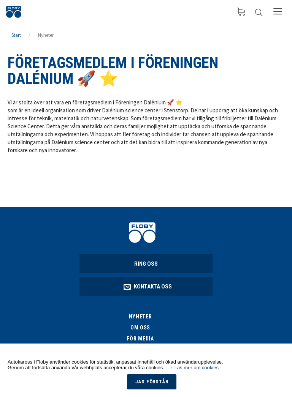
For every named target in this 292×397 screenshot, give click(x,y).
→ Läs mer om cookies (193, 367)
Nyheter (46, 35)
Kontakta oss (148, 286)
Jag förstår (151, 381)
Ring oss (146, 263)
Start (16, 35)
